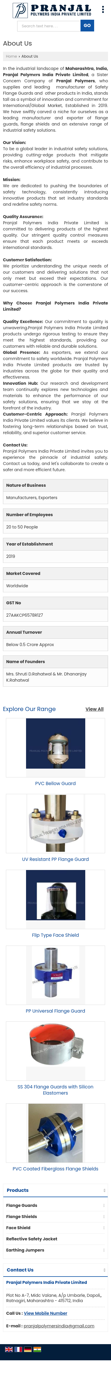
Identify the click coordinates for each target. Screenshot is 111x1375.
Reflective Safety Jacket (31, 1239)
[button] (45, 1313)
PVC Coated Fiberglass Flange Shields (55, 1169)
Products (18, 1190)
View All (95, 709)
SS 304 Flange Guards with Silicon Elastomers (55, 1090)
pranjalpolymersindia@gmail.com (59, 1326)
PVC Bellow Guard (55, 783)
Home (11, 56)
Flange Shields (21, 1217)
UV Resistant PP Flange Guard (55, 859)
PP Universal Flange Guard (55, 1011)
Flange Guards (21, 1205)
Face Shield (18, 1228)
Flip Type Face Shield (55, 935)
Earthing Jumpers (25, 1250)
